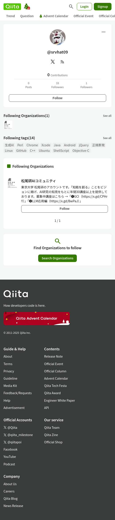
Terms (8, 364)
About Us (10, 484)
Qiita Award (52, 393)
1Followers (86, 85)
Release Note (53, 356)
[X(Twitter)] (53, 62)
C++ (32, 150)
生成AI (9, 145)
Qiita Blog (11, 498)
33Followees (57, 85)
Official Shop (53, 442)
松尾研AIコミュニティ (38, 180)
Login (84, 6)
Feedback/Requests (18, 393)
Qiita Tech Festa (55, 385)
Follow (57, 98)
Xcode (45, 145)
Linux (9, 150)
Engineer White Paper (59, 400)
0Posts (28, 85)
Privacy (9, 371)
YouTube (10, 456)
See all (107, 115)
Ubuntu (44, 150)
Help (7, 400)
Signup (102, 6)
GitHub (21, 150)
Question (27, 16)
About (8, 356)
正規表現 (98, 145)
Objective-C (81, 150)
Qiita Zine (51, 435)
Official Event (83, 16)
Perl (20, 145)
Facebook (10, 449)
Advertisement (14, 407)
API (46, 407)
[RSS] (62, 62)
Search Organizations (58, 258)
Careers (9, 491)
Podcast (9, 464)
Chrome (32, 145)
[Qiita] (12, 6)
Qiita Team (52, 427)
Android (69, 145)
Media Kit (10, 385)
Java (57, 145)
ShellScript (61, 150)
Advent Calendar (53, 16)
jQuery (84, 145)
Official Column (55, 371)
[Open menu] (103, 32)
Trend (10, 16)
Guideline (10, 378)
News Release (13, 505)
